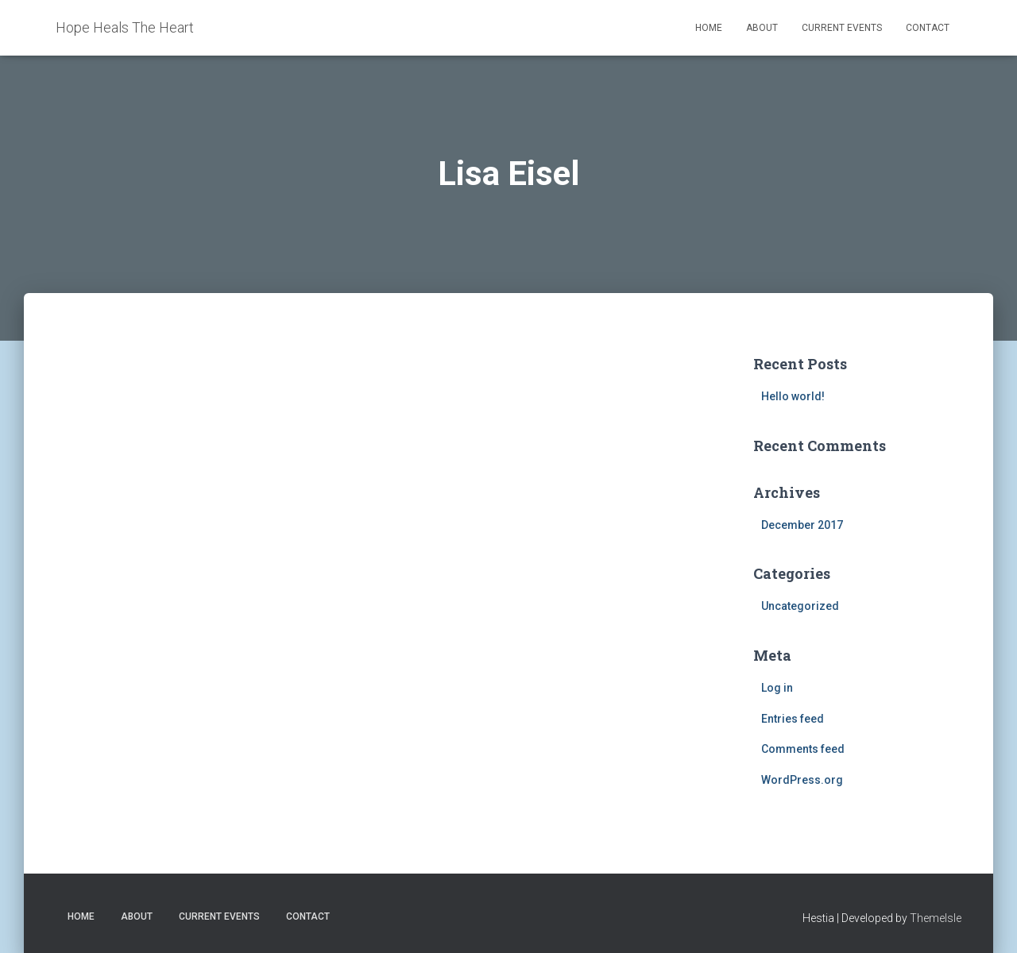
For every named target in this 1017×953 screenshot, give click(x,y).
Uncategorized (800, 606)
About (762, 27)
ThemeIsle (935, 918)
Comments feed (803, 749)
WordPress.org (802, 780)
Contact (927, 27)
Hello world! (793, 396)
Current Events (842, 27)
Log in (777, 687)
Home (708, 27)
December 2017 (802, 525)
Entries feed (792, 718)
